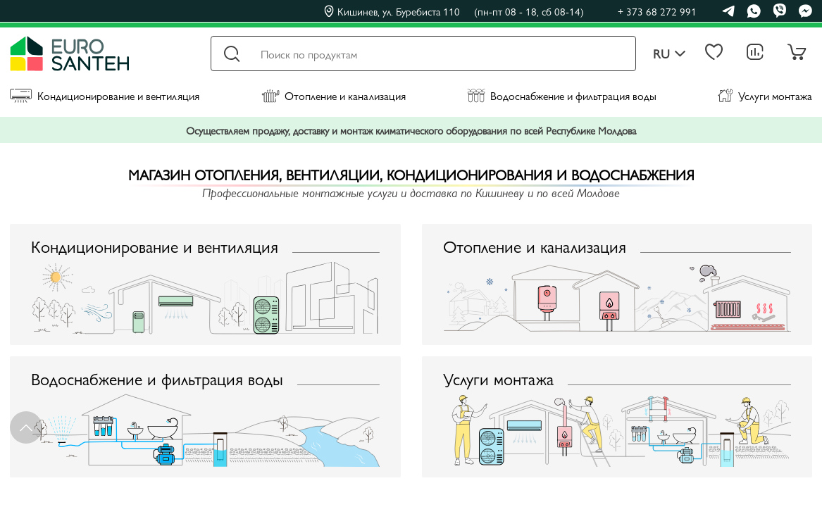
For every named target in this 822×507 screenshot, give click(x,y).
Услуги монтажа (765, 95)
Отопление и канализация (333, 95)
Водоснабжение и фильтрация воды (561, 95)
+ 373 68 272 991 (657, 11)
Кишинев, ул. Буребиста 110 (454, 11)
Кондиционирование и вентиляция (104, 95)
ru (669, 53)
